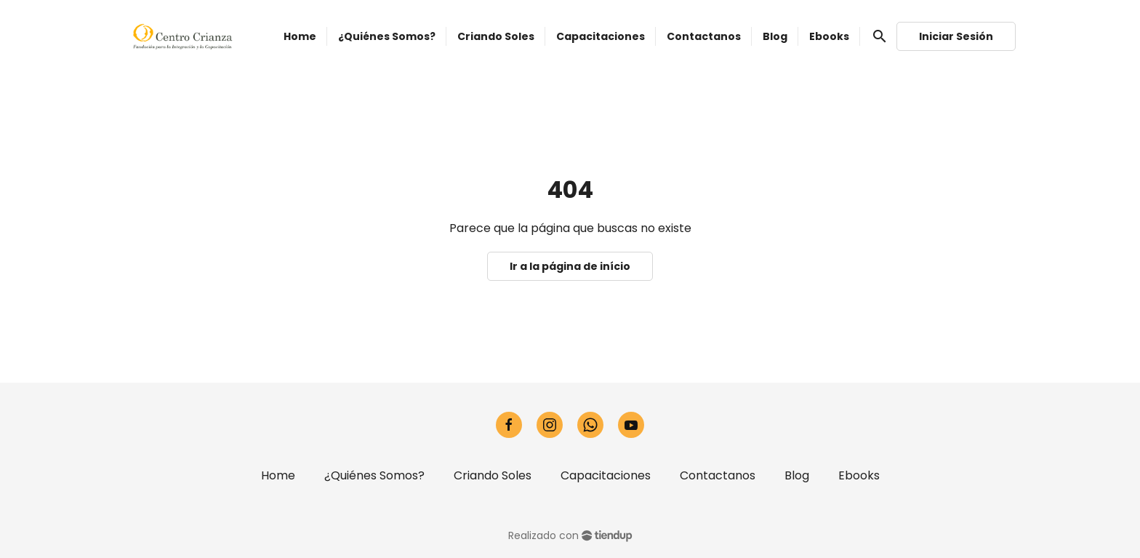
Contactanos (717, 475)
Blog (796, 475)
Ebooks (859, 475)
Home (278, 475)
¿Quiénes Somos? (374, 475)
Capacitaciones (606, 475)
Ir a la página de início (570, 266)
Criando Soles (492, 475)
